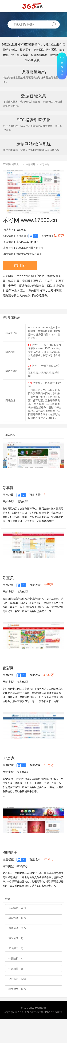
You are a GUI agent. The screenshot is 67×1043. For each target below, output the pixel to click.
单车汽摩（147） (18, 918)
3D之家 (9, 758)
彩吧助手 (10, 852)
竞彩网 (8, 668)
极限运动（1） (17, 938)
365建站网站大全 (12, 164)
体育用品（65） (17, 968)
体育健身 (30, 164)
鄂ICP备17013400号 (51, 1012)
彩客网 (8, 488)
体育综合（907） (18, 907)
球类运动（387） (18, 928)
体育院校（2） (17, 958)
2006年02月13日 (33, 253)
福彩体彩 (44, 164)
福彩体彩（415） (18, 978)
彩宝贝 (8, 578)
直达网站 (20, 265)
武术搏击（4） (17, 948)
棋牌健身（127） (18, 989)
